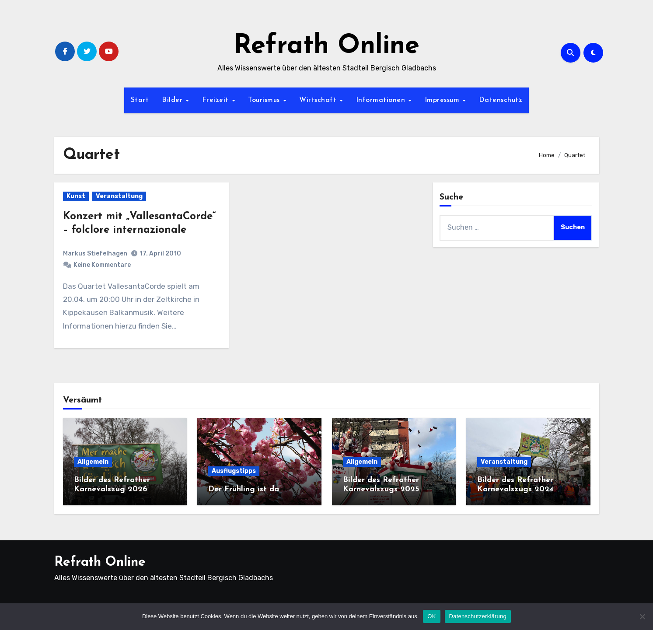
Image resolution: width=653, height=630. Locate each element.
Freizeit (216, 100)
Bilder (173, 100)
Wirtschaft (319, 100)
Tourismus (265, 100)
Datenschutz (501, 100)
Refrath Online (326, 46)
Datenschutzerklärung (477, 616)
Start (140, 100)
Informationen (382, 100)
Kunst (75, 196)
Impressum (443, 100)
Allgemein (92, 462)
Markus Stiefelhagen (95, 253)
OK (431, 616)
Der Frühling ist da (243, 489)
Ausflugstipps (234, 471)
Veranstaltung (119, 196)
